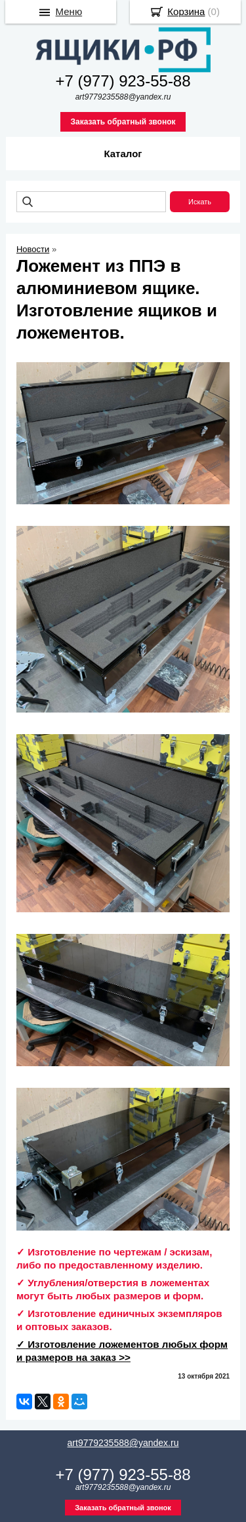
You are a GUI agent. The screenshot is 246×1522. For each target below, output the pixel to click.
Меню (69, 11)
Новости (32, 249)
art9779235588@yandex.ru (123, 1443)
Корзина (186, 11)
